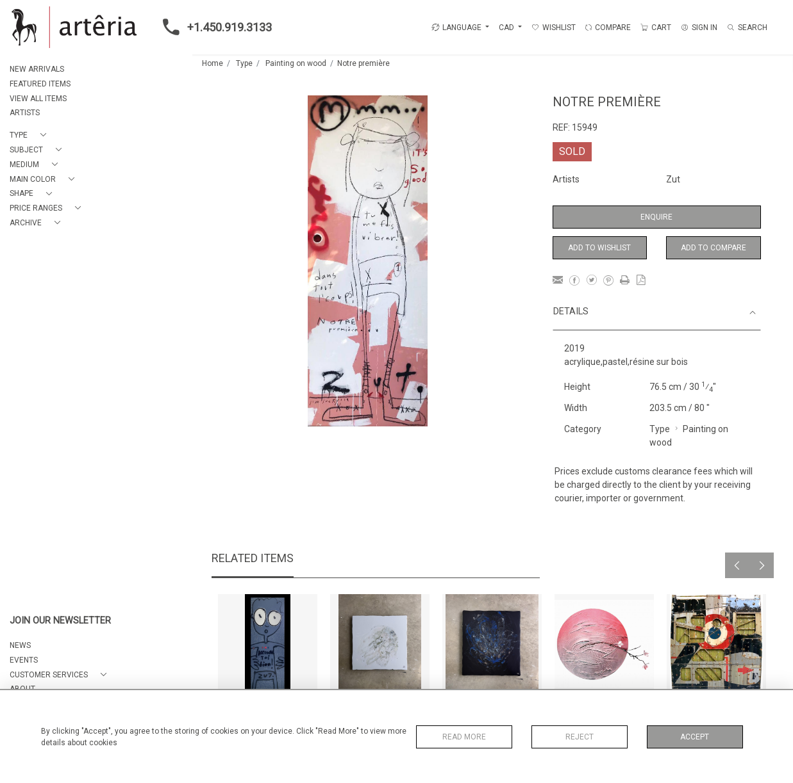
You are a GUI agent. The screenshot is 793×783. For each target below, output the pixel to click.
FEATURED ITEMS (40, 83)
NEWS (20, 645)
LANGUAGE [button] (456, 27)
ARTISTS (25, 112)
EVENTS (24, 660)
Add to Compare (713, 247)
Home (212, 63)
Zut (673, 179)
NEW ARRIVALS (37, 69)
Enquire (656, 217)
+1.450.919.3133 (213, 27)
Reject (579, 736)
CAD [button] (507, 27)
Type (244, 63)
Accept (694, 736)
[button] (30, 135)
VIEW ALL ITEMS (38, 98)
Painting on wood (295, 63)
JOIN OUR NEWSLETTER (60, 620)
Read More (464, 736)
